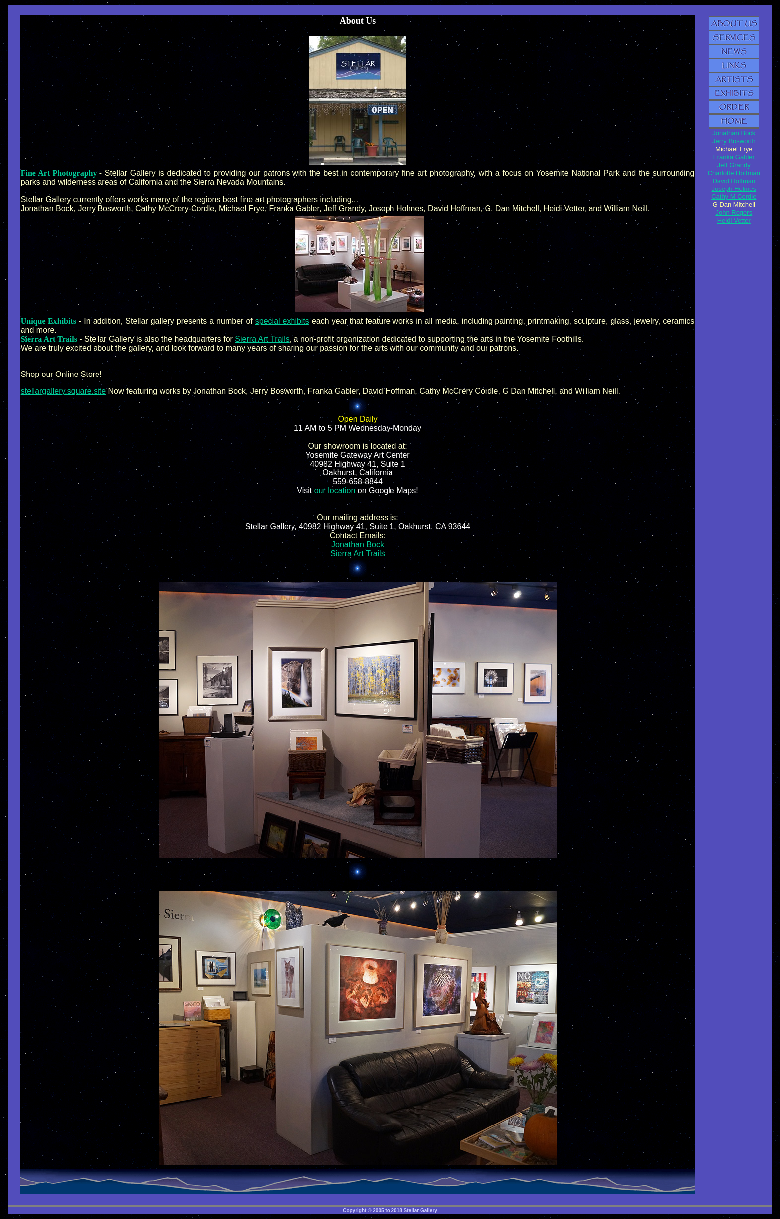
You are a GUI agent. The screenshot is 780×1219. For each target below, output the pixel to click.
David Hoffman (733, 181)
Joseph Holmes (734, 188)
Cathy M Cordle (733, 196)
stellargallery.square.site (63, 391)
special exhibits (282, 321)
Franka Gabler (734, 157)
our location (335, 490)
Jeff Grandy (734, 165)
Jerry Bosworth (734, 141)
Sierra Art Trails (262, 339)
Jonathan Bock (357, 544)
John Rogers (733, 212)
